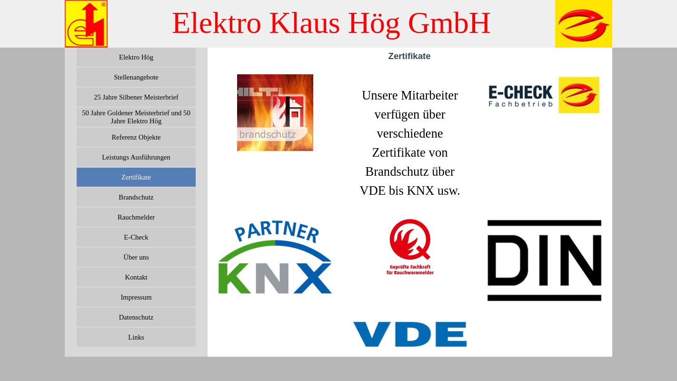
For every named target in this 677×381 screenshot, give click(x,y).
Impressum (135, 297)
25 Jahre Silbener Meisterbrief (136, 97)
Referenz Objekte (136, 137)
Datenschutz (136, 317)
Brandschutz (136, 197)
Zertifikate (136, 177)
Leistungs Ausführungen (136, 157)
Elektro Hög (136, 57)
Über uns (136, 257)
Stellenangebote (136, 77)
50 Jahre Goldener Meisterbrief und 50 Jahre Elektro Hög (136, 117)
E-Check (136, 237)
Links (136, 337)
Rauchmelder (136, 217)
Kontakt (136, 277)
